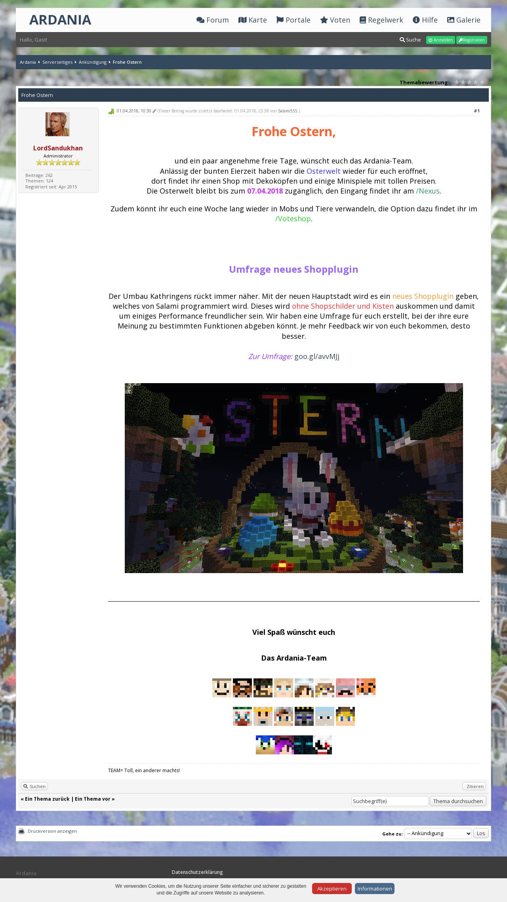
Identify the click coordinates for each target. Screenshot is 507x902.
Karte (252, 20)
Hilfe (425, 20)
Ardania (28, 62)
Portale (293, 20)
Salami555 (287, 111)
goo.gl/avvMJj (316, 356)
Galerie (463, 20)
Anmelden (441, 40)
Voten (335, 20)
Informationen (375, 888)
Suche (410, 39)
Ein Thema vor (93, 799)
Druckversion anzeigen (52, 831)
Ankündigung (93, 62)
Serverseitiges (57, 62)
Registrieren (472, 40)
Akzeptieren (332, 888)
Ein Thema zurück (47, 799)
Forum (212, 20)
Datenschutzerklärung (197, 872)
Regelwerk (381, 20)
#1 (477, 111)
